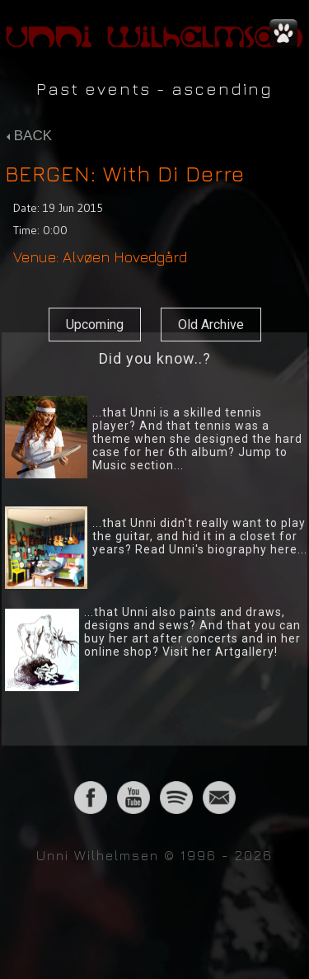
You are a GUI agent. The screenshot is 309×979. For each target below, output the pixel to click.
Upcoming (95, 324)
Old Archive (211, 324)
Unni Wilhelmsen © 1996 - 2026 (154, 855)
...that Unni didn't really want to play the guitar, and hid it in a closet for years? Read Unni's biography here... (199, 536)
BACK (29, 136)
